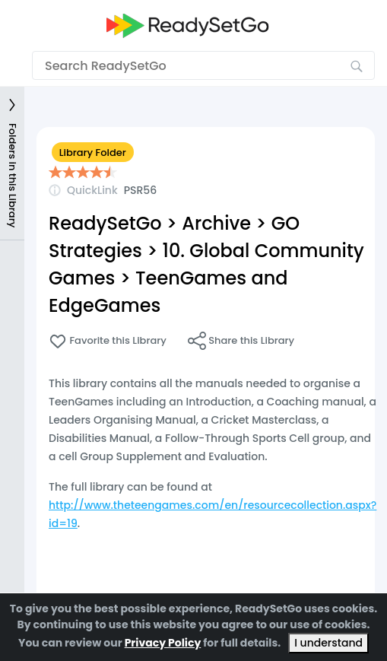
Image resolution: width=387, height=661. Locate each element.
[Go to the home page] (188, 25)
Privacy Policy (163, 642)
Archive (216, 223)
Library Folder (92, 152)
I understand (328, 642)
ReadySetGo (105, 223)
